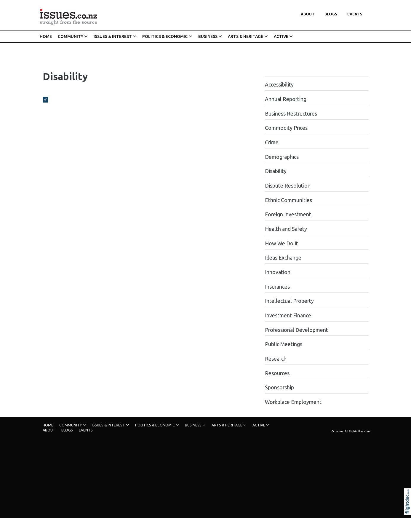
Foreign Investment (288, 214)
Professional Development (296, 330)
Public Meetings (283, 344)
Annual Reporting (285, 99)
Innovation (277, 272)
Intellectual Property (289, 301)
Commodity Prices (286, 128)
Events (354, 14)
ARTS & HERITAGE (245, 36)
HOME (46, 36)
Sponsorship (279, 387)
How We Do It (281, 243)
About (307, 14)
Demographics (282, 157)
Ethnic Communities (288, 200)
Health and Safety (286, 229)
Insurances (277, 287)
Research (276, 359)
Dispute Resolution (288, 185)
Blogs (330, 14)
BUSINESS (208, 36)
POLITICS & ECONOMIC (165, 36)
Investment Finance (288, 315)
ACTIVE (281, 36)
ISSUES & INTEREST (113, 36)
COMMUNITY (70, 36)
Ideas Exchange (283, 257)
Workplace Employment (293, 402)
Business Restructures (291, 113)
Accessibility (279, 84)
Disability (276, 171)
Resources (277, 373)
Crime (272, 142)
